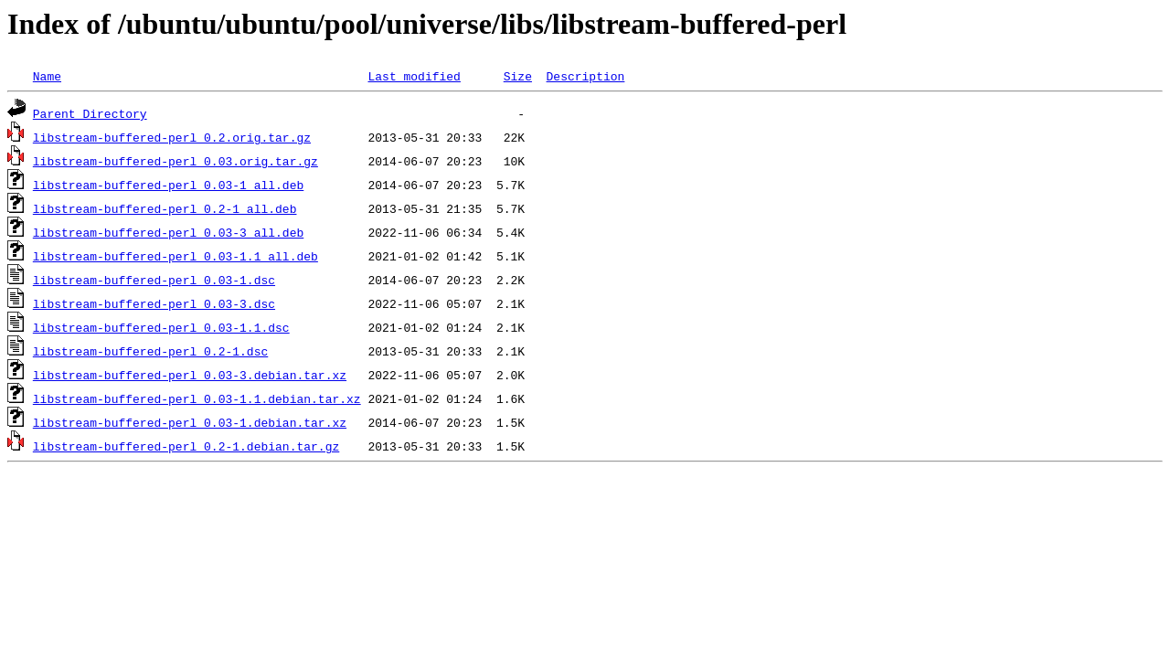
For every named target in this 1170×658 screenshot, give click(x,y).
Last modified (413, 76)
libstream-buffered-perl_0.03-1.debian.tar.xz (189, 422)
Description (585, 76)
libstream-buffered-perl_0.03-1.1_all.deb (175, 256)
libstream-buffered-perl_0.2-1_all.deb (165, 208)
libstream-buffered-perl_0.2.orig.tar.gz (172, 137)
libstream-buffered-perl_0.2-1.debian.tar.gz (186, 446)
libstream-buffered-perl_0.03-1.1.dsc (161, 327)
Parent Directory (90, 113)
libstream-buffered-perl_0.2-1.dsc (150, 351)
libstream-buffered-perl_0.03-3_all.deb (168, 232)
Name (47, 76)
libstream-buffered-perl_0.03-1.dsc (154, 279)
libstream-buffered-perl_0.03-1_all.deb (168, 184)
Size (518, 76)
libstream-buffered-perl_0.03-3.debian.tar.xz (189, 374)
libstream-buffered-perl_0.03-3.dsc (154, 303)
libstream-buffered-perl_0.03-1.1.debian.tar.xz (197, 398)
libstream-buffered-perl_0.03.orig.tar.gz (175, 161)
